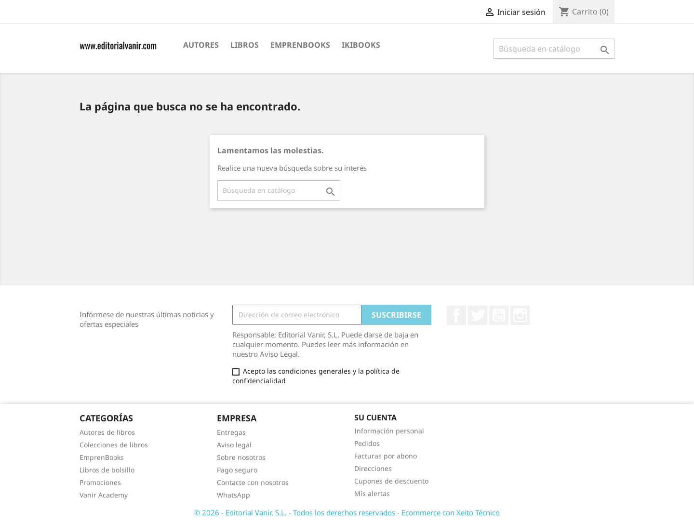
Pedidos (367, 443)
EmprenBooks (300, 45)
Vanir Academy (104, 494)
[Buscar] (554, 49)
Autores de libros (107, 432)
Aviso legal (234, 444)
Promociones (100, 482)
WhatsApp (233, 494)
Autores (201, 45)
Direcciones (373, 468)
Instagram (520, 315)
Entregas (231, 432)
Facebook (456, 315)
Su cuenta (375, 417)
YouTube (498, 315)
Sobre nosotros (241, 457)
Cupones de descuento (391, 480)
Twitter (477, 315)
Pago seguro (237, 469)
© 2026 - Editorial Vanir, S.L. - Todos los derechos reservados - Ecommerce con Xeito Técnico (347, 512)
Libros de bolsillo (107, 469)
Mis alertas (372, 493)
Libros (244, 45)
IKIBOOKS (361, 45)
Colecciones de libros (114, 444)
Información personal (389, 430)
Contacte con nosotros (253, 482)
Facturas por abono (385, 455)
